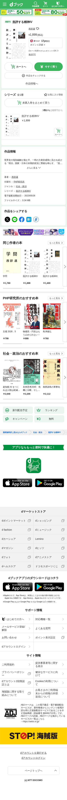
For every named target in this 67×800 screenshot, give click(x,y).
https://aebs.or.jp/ (31, 721)
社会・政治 (21, 186)
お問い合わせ (9, 637)
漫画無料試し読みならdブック (15, 432)
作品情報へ (32, 83)
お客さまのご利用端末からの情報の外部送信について (46, 693)
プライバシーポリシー (13, 674)
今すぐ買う (51, 66)
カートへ (21, 66)
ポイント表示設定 (45, 637)
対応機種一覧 (42, 619)
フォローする (37, 28)
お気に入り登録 (55, 94)
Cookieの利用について (46, 683)
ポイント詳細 (36, 45)
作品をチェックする (35, 75)
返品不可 (32, 54)
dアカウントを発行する (33, 752)
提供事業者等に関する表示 (46, 664)
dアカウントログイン (14, 646)
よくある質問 (42, 628)
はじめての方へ (13, 619)
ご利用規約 (8, 664)
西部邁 (32, 29)
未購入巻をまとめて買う (36, 102)
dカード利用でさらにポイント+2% (42, 51)
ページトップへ (33, 770)
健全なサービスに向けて (46, 674)
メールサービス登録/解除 (13, 628)
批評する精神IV (30, 116)
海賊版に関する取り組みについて (13, 693)
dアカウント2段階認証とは (13, 683)
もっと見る (54, 243)
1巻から (46, 110)
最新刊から (57, 110)
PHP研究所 (19, 181)
